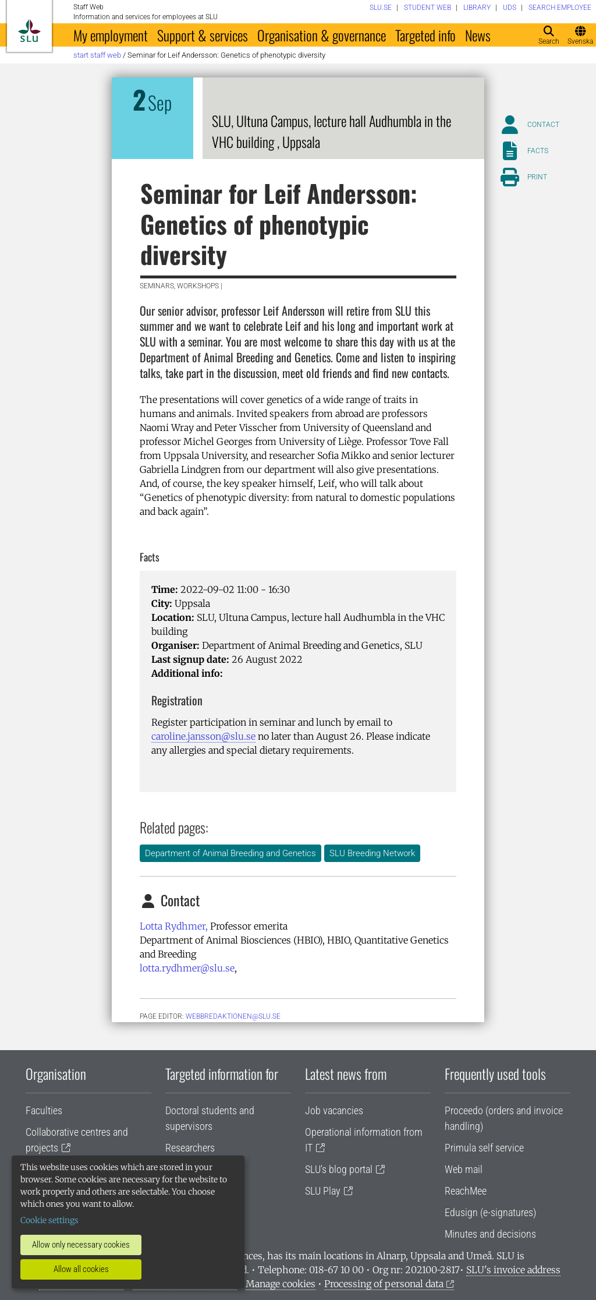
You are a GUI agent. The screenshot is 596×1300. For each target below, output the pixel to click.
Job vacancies (334, 1110)
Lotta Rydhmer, (174, 926)
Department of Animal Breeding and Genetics (230, 853)
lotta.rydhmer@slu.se (187, 968)
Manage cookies (280, 1284)
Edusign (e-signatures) (490, 1212)
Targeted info (425, 34)
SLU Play (322, 1191)
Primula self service (484, 1148)
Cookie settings (49, 1220)
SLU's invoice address (513, 1270)
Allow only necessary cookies (81, 1244)
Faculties (44, 1110)
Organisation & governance (321, 34)
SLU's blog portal (338, 1169)
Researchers (190, 1148)
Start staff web (97, 55)
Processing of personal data (384, 1284)
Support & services (202, 34)
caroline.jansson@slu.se (203, 736)
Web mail (464, 1169)
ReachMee (466, 1191)
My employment (110, 34)
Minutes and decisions (490, 1234)
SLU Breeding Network (372, 853)
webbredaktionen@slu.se (233, 1016)
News (478, 34)
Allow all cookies (81, 1269)
